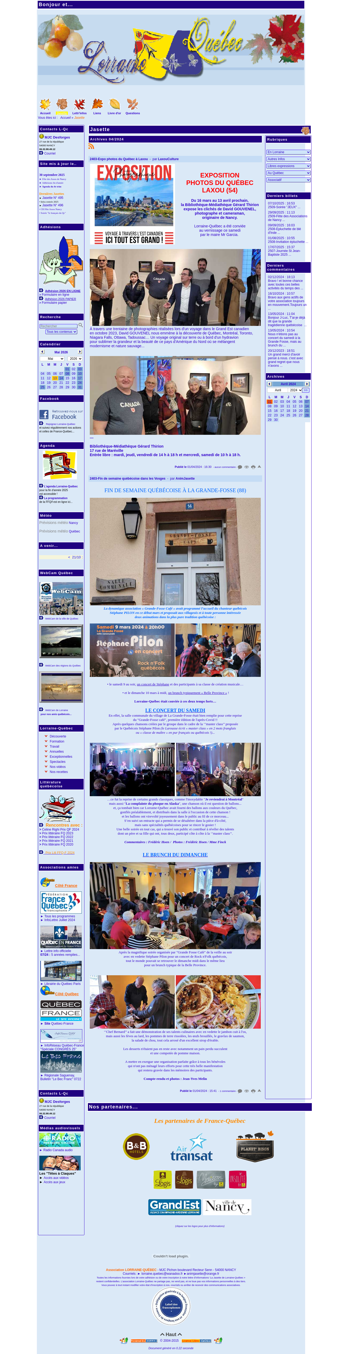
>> (306, 390)
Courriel (50, 153)
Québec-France (58, 1023)
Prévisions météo (53, 522)
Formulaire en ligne (55, 295)
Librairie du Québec (58, 984)
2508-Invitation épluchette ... (288, 242)
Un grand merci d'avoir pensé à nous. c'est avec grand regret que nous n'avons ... (285, 360)
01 (269, 402)
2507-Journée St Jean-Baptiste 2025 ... (284, 252)
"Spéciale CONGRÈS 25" (58, 1049)
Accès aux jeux (54, 1182)
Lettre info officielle (57, 951)
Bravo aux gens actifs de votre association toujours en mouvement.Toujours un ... (287, 302)
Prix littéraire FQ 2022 (57, 837)
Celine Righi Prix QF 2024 (60, 829)
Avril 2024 (288, 384)
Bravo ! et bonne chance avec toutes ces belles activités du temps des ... (285, 284)
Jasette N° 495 (52, 198)
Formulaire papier (54, 303)
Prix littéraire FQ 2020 (57, 844)
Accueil (66, 118)
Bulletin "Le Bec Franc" (56, 1079)
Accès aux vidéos (56, 1178)
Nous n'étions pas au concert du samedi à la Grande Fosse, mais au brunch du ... (284, 339)
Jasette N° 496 (52, 205)
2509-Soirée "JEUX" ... (284, 207)
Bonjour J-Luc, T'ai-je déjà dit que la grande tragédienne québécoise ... (287, 321)
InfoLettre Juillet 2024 (59, 920)
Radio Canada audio (57, 1150)
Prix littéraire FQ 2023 (57, 833)
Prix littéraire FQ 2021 (57, 841)
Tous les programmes (59, 916)
